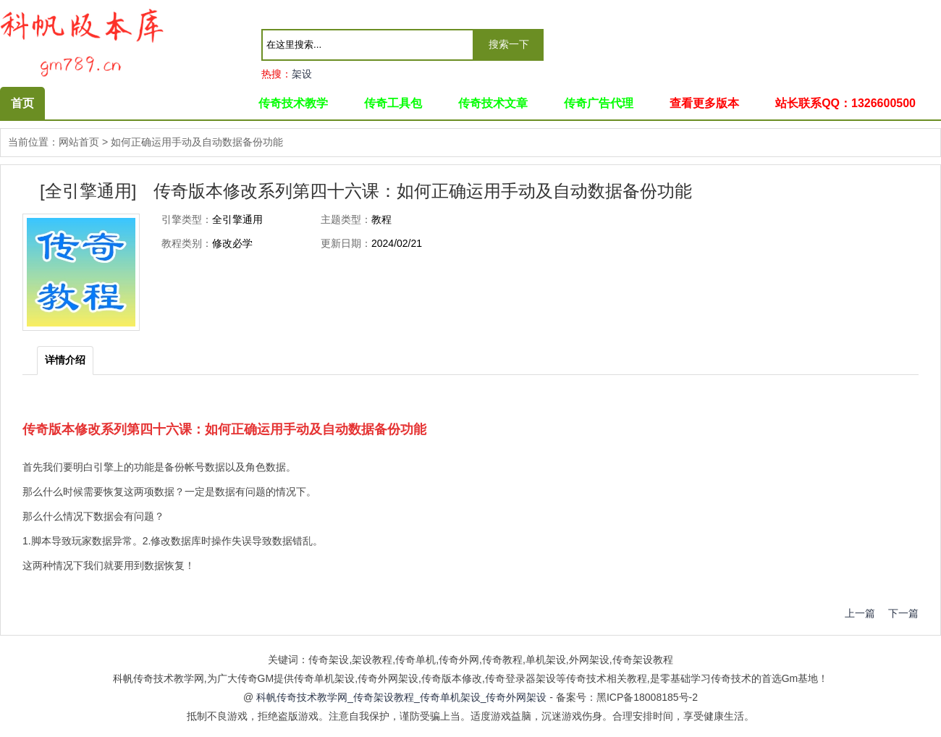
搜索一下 (509, 44)
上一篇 (860, 613)
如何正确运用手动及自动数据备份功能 (197, 142)
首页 (22, 103)
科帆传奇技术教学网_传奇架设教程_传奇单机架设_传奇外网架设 (401, 697)
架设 (302, 74)
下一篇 (898, 613)
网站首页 (79, 142)
